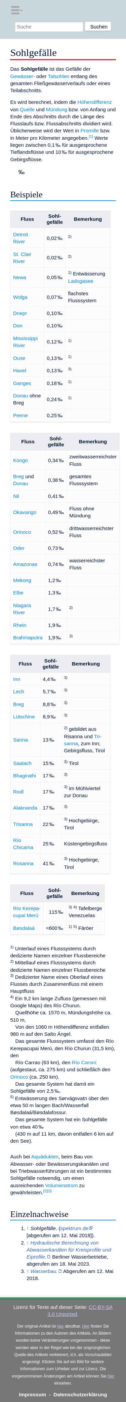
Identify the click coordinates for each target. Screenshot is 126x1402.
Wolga (20, 297)
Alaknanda (25, 808)
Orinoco (22, 532)
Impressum (32, 1394)
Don (18, 325)
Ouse (19, 358)
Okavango (24, 512)
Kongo (20, 460)
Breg (18, 476)
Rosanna (23, 863)
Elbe (18, 592)
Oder (19, 548)
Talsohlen (58, 76)
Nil (16, 496)
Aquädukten (44, 1156)
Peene (20, 415)
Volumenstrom (61, 1185)
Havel (19, 370)
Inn (16, 679)
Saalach (22, 763)
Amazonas (25, 564)
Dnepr (20, 313)
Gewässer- (22, 76)
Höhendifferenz (94, 102)
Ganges (22, 383)
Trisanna (23, 824)
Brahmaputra (28, 637)
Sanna (20, 740)
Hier (86, 1326)
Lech (18, 691)
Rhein (20, 625)
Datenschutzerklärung (80, 1394)
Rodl (18, 791)
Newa (19, 277)
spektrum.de (74, 1228)
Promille (89, 130)
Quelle (27, 109)
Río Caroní (84, 1062)
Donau (20, 395)
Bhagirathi (24, 775)
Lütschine (24, 716)
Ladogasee (80, 281)
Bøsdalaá (24, 928)
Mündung (56, 109)
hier (60, 1326)
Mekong (22, 580)
